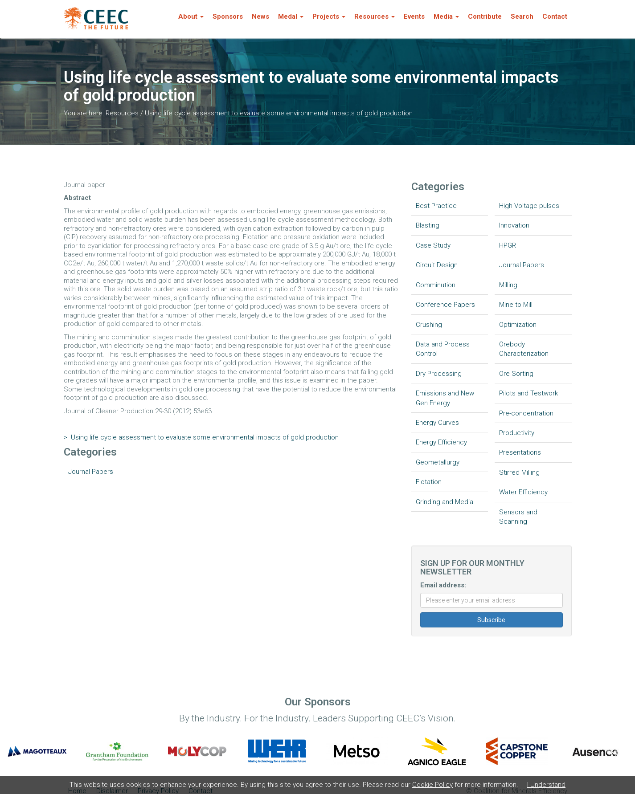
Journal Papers (90, 472)
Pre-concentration (526, 413)
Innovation (514, 225)
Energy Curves (437, 423)
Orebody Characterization (524, 349)
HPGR (507, 245)
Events (414, 16)
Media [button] (446, 16)
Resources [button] (374, 16)
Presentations (520, 452)
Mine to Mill (516, 305)
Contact (554, 16)
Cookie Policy (432, 785)
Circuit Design (437, 265)
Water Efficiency (523, 492)
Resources (122, 113)
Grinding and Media (444, 502)
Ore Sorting (516, 374)
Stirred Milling (519, 472)
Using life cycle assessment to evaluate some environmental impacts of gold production (201, 437)
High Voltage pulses (529, 206)
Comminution (435, 285)
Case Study (433, 245)
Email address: (443, 585)
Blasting (427, 225)
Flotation (429, 482)
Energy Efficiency (441, 442)
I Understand (546, 785)
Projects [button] (328, 16)
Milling (508, 285)
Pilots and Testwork (528, 393)
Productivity (516, 433)
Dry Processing (439, 374)
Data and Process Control (443, 349)
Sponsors (228, 16)
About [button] (191, 16)
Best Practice (436, 206)
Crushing (429, 325)
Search (522, 16)
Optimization (518, 325)
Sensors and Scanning (518, 516)
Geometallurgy (437, 462)
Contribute (485, 16)
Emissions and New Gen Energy (445, 398)
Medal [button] (290, 16)
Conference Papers (445, 305)
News (260, 16)
